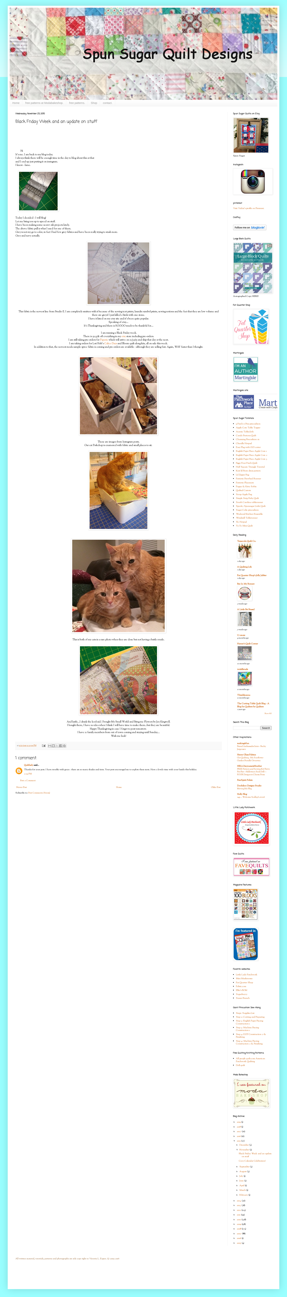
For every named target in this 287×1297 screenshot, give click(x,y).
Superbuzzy (241, 994)
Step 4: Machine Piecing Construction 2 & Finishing (249, 1042)
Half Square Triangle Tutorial (250, 467)
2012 (239, 1210)
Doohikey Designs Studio (249, 786)
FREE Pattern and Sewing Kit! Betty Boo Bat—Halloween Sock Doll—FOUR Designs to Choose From (253, 772)
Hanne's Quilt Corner (247, 644)
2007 (239, 1233)
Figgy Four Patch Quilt (246, 463)
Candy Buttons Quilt (246, 435)
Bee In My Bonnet (245, 584)
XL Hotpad (241, 522)
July (241, 1176)
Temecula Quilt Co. (246, 541)
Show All (268, 713)
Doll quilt (240, 1065)
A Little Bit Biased (245, 609)
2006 (239, 1238)
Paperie (104, 340)
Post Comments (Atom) (39, 793)
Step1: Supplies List (245, 1013)
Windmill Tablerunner (247, 518)
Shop (94, 102)
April (242, 1185)
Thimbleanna (243, 695)
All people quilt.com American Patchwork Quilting (250, 1060)
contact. (107, 102)
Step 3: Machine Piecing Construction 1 (247, 1029)
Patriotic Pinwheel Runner (248, 478)
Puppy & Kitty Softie (246, 486)
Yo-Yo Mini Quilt (244, 526)
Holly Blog (242, 794)
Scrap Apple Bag (244, 494)
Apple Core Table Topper (248, 427)
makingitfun (243, 743)
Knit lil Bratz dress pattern (248, 471)
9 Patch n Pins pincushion (248, 424)
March (242, 1190)
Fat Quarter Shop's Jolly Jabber (251, 575)
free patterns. (77, 102)
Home (15, 102)
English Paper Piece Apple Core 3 (251, 459)
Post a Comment (28, 780)
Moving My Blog (244, 788)
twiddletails (242, 669)
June (241, 1181)
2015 (239, 1141)
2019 (239, 1122)
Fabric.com (241, 986)
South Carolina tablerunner (249, 502)
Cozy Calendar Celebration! (252, 1161)
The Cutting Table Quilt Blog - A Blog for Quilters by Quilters (253, 705)
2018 (239, 1127)
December (244, 1145)
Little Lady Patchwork (246, 974)
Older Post (216, 787)
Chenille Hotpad (244, 443)
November (244, 1150)
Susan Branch (243, 998)
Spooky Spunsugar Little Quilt (251, 506)
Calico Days (110, 343)
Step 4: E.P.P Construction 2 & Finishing (251, 1036)
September (244, 1166)
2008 (239, 1229)
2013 (239, 1205)
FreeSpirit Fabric (245, 780)
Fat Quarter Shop (244, 982)
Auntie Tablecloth (245, 431)
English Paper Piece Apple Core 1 (251, 451)
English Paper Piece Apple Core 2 (251, 455)
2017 (239, 1131)
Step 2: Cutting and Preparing (250, 1017)
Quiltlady (28, 765)
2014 (239, 1201)
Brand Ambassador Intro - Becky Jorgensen (251, 748)
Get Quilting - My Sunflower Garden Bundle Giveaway (250, 759)
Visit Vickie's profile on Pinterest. (248, 208)
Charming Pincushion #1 (247, 439)
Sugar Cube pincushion (247, 510)
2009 (239, 1224)
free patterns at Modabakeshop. (44, 102)
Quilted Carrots (243, 490)
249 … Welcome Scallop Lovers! (251, 797)
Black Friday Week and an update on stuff (255, 1155)
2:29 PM (28, 774)
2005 (239, 1243)
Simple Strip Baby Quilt (247, 498)
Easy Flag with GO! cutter (248, 447)
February (243, 1195)
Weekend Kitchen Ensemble (249, 514)
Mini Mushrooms (244, 978)
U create (241, 635)
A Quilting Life (244, 567)
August (243, 1171)
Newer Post (21, 787)
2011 (239, 1215)
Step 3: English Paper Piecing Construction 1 (249, 1022)
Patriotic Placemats (245, 482)
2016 (239, 1136)
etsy (124, 336)
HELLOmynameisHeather (249, 766)
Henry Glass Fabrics (246, 755)
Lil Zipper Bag (242, 475)
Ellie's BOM (241, 990)
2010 (239, 1219)
